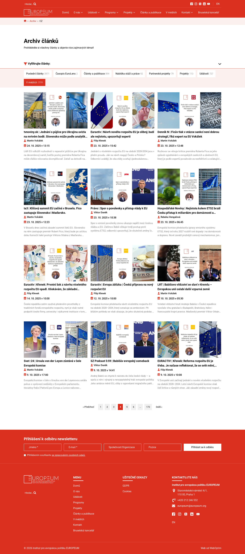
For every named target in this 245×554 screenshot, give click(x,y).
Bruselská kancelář (208, 12)
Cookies (127, 491)
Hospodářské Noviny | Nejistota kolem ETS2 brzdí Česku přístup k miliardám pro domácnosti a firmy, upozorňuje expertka (189, 211)
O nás (78, 12)
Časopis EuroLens (67, 74)
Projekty (130, 12)
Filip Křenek (100, 140)
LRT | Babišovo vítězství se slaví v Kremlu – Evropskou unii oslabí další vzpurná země (185, 287)
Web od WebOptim (211, 548)
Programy (112, 12)
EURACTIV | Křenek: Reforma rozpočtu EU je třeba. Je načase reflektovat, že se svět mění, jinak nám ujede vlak (186, 363)
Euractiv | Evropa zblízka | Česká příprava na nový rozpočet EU (122, 287)
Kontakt (187, 12)
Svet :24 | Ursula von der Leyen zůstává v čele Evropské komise (52, 363)
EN (217, 3)
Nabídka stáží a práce (129, 74)
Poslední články (37, 74)
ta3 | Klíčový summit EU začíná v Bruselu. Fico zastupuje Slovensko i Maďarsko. (53, 211)
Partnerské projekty (161, 74)
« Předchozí (88, 407)
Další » (159, 407)
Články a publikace (150, 12)
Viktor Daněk (100, 212)
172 (148, 407)
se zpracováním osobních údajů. (68, 455)
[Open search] (30, 4)
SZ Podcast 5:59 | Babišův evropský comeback (120, 361)
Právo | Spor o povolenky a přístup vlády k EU (119, 208)
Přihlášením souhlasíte (56, 455)
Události (94, 12)
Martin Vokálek (35, 140)
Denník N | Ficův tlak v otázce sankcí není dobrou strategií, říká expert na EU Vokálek (188, 134)
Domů (65, 12)
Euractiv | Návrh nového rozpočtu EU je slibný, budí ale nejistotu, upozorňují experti (122, 134)
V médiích (171, 12)
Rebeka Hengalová (170, 217)
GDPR (126, 485)
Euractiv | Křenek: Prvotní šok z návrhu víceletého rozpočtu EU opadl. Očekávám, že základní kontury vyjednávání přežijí (55, 287)
